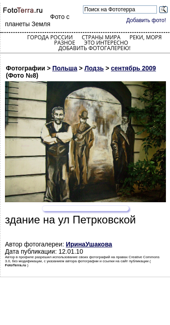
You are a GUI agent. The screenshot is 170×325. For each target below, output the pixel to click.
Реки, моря (145, 37)
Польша (64, 68)
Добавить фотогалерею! (94, 48)
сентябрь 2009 (133, 68)
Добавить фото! (146, 20)
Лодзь (94, 68)
